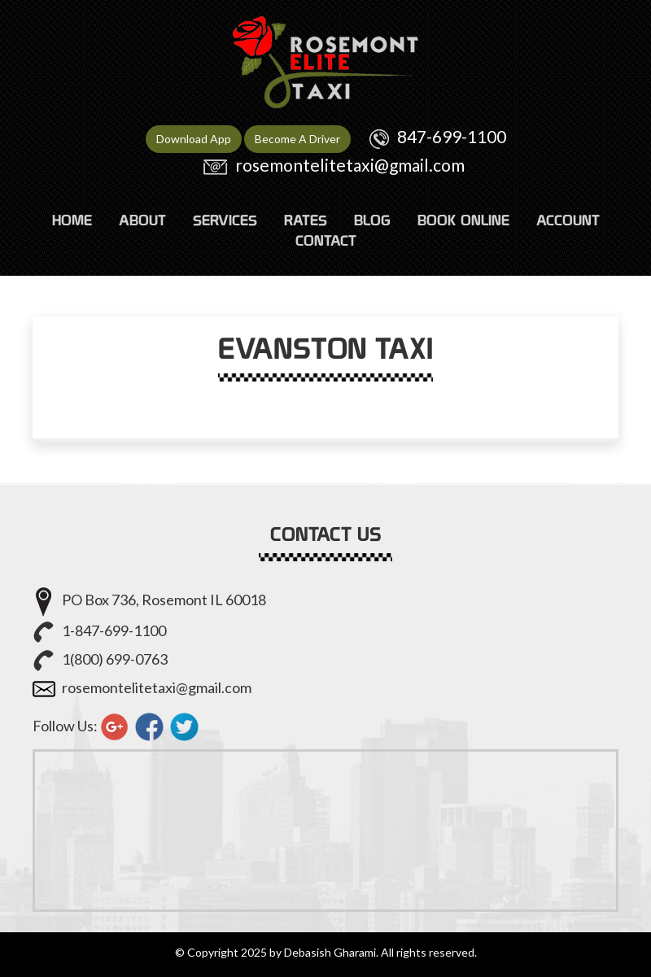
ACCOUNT (568, 220)
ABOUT (142, 220)
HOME (72, 220)
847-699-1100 (451, 136)
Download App (193, 139)
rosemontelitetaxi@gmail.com (350, 165)
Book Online (463, 220)
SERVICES (225, 220)
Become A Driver (297, 139)
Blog (372, 220)
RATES (305, 220)
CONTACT (325, 240)
